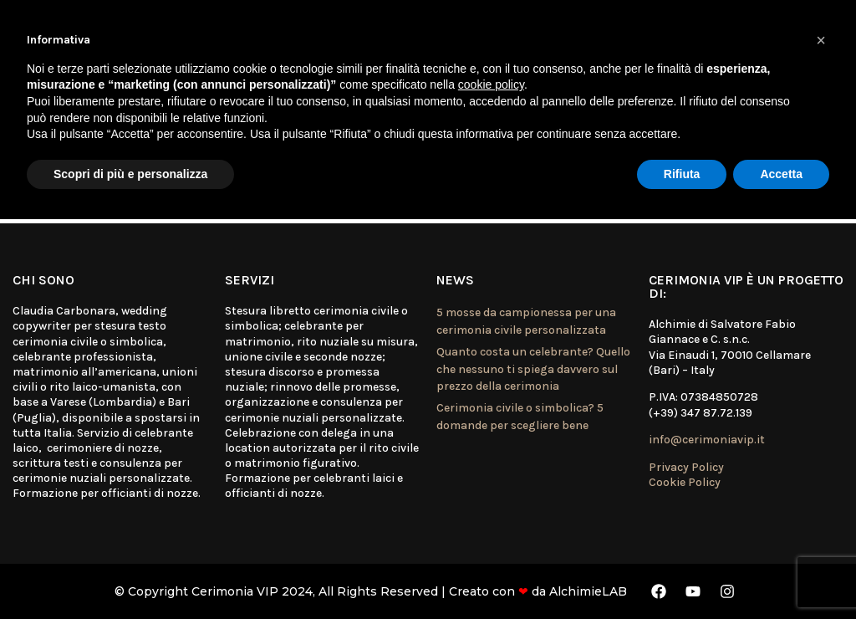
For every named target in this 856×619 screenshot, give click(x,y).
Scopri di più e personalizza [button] (130, 174)
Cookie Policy (685, 482)
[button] (821, 40)
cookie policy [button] (491, 84)
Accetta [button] (781, 174)
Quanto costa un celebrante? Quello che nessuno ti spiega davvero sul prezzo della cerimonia (533, 369)
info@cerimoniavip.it (707, 439)
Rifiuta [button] (682, 174)
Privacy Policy (686, 467)
